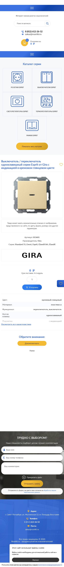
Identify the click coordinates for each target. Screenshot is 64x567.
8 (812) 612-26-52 (33, 31)
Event (29, 244)
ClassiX (52, 244)
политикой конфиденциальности (50, 565)
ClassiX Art (43, 244)
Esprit (35, 244)
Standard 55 (20, 244)
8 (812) (32, 522)
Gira (39, 241)
